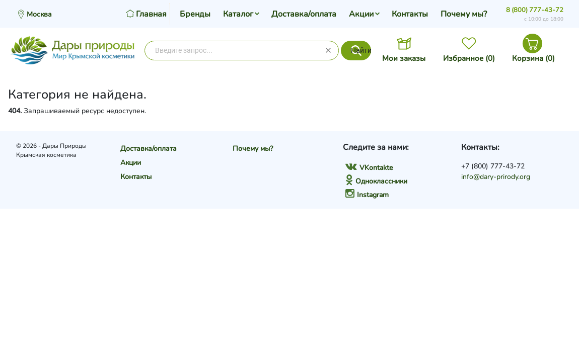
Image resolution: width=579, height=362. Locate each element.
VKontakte (369, 167)
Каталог (238, 14)
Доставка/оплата (303, 14)
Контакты (410, 14)
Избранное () (469, 58)
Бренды (195, 14)
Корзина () (533, 58)
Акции (361, 14)
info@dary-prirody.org (495, 177)
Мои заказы (403, 58)
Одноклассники (376, 181)
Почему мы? (464, 14)
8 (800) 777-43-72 (534, 10)
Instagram (367, 195)
